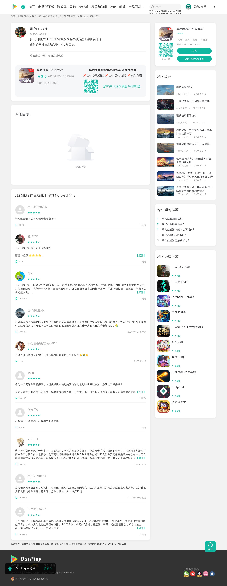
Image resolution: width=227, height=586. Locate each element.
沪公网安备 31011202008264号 (29, 579)
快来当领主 (179, 402)
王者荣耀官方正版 (78, 544)
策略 (47, 83)
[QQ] (213, 573)
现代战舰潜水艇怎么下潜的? (175, 229)
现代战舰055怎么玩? (171, 235)
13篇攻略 (68, 76)
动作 (40, 83)
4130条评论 (55, 76)
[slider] (37, 213)
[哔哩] (206, 573)
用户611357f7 (39, 28)
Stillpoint (178, 387)
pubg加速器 (161, 11)
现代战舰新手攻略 (186, 115)
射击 (55, 83)
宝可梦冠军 (179, 312)
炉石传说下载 (61, 544)
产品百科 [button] (136, 7)
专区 (194, 51)
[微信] (187, 573)
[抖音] (200, 573)
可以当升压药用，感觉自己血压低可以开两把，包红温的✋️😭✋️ (52, 355)
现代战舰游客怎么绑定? (173, 240)
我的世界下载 (28, 544)
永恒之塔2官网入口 (97, 544)
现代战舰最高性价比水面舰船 (193, 144)
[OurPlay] (26, 559)
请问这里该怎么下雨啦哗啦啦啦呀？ (35, 218)
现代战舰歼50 (184, 86)
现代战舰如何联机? (170, 218)
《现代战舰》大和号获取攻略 (193, 101)
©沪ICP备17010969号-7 (61, 572)
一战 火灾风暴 (181, 266)
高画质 (204, 39)
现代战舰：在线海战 (42, 16)
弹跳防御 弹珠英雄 (184, 372)
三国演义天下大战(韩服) (187, 327)
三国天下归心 (180, 282)
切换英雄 (177, 342)
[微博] (193, 573)
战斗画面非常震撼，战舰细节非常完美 (37, 421)
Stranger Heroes (183, 297)
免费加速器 (23, 16)
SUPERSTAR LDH (117, 544)
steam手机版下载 (45, 544)
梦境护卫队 (179, 357)
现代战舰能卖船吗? (170, 224)
